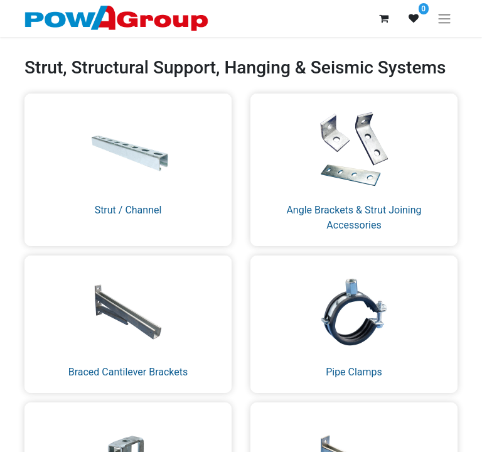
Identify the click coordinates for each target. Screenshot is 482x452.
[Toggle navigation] (444, 18)
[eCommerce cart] (383, 18)
